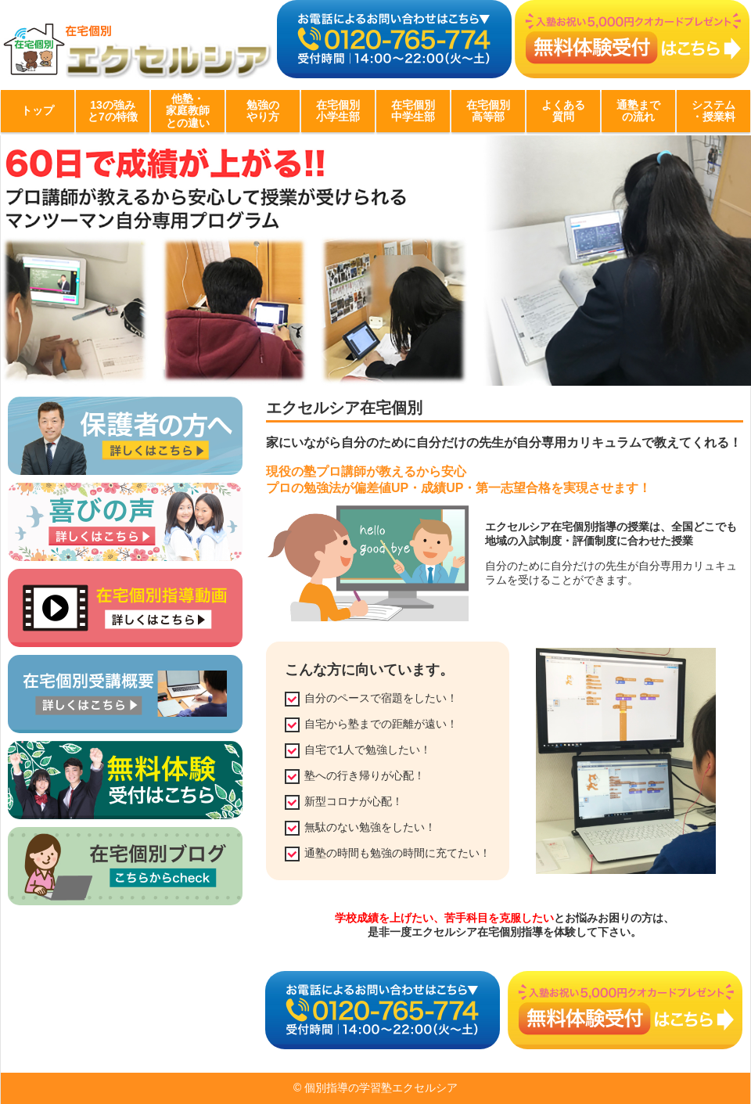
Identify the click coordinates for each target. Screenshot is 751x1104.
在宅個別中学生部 (413, 111)
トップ (37, 110)
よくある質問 (563, 111)
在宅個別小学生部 (338, 111)
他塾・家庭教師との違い (188, 110)
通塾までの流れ (638, 111)
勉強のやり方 (262, 111)
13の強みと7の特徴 (113, 111)
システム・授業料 (713, 111)
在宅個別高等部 (488, 111)
